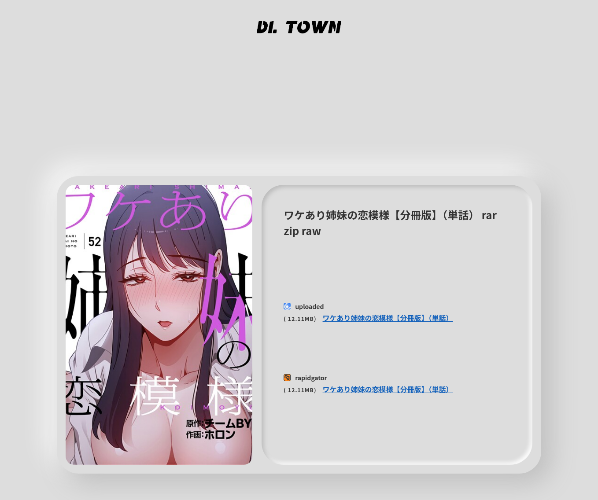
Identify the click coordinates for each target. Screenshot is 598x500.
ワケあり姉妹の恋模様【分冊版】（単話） (388, 317)
